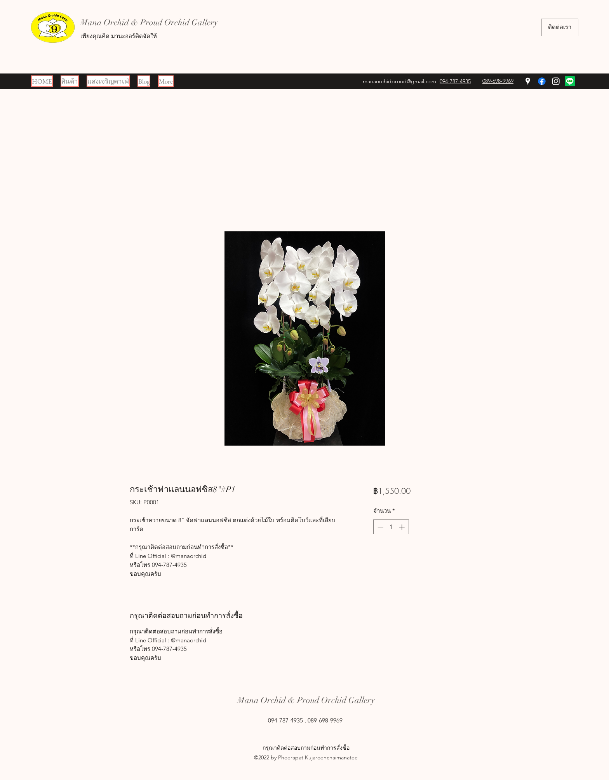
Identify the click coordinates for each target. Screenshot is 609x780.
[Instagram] (556, 81)
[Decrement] (379, 527)
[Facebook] (542, 81)
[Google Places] (528, 81)
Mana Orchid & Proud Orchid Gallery (149, 22)
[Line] (570, 81)
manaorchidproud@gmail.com (399, 81)
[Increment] (402, 527)
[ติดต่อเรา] (559, 27)
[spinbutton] (391, 527)
